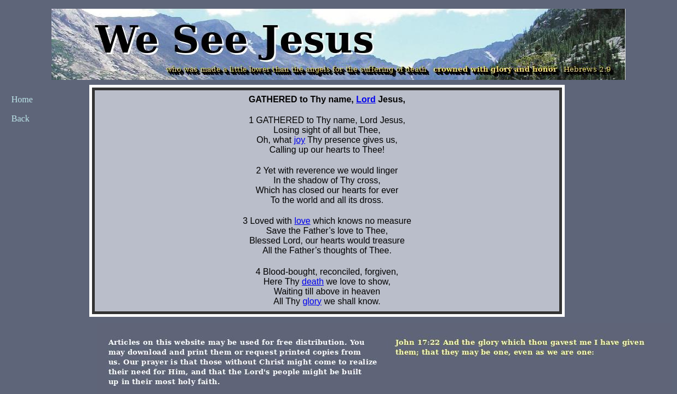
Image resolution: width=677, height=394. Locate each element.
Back (21, 118)
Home (22, 99)
